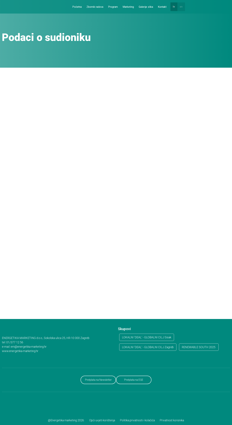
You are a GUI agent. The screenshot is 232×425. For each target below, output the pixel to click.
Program (113, 6)
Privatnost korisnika (172, 420)
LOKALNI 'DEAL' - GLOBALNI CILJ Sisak (146, 337)
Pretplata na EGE (133, 379)
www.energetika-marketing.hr (20, 351)
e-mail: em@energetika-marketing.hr (24, 346)
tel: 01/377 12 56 (12, 342)
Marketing (128, 6)
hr (174, 6)
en (181, 6)
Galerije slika (146, 6)
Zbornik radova (95, 6)
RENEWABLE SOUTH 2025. (199, 347)
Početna (77, 6)
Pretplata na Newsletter (98, 379)
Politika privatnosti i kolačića (137, 420)
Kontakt (162, 6)
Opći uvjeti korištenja (102, 420)
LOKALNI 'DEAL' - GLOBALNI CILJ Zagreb (148, 347)
